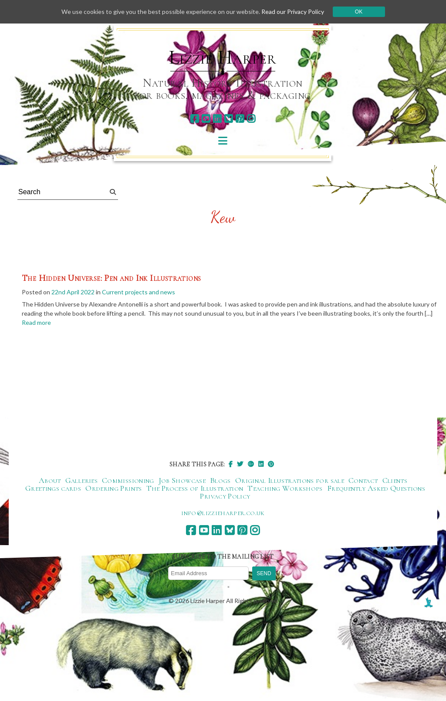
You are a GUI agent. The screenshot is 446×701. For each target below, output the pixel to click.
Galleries (81, 480)
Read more (36, 322)
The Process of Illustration (194, 488)
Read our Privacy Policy (292, 11)
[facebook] (194, 119)
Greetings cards (53, 488)
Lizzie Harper (223, 57)
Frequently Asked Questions (376, 488)
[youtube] (206, 119)
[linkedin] (217, 119)
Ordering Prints (113, 488)
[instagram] (251, 119)
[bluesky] (228, 119)
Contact (363, 480)
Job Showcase (182, 480)
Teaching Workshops (284, 488)
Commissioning (128, 480)
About (50, 480)
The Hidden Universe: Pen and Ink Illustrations (111, 278)
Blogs (220, 480)
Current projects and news (138, 292)
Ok (358, 12)
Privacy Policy (225, 496)
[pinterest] (240, 119)
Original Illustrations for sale (289, 480)
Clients (395, 480)
